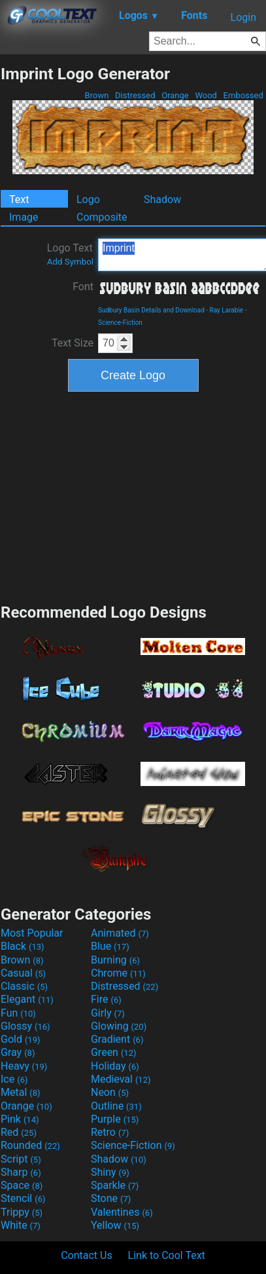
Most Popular (32, 933)
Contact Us (86, 1255)
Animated (120, 933)
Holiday (115, 1066)
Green (114, 1052)
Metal (21, 1092)
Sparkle (115, 1185)
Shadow (162, 199)
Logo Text (70, 254)
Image (24, 217)
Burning (115, 960)
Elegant (27, 999)
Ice (14, 1079)
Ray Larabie (227, 310)
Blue (110, 946)
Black (22, 946)
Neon (110, 1092)
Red (19, 1132)
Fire (106, 999)
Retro (110, 1132)
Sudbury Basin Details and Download (151, 310)
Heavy (24, 1066)
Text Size (72, 343)
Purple (115, 1119)
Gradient (117, 1039)
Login (243, 17)
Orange (175, 95)
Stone (111, 1198)
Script (21, 1159)
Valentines (122, 1212)
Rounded (30, 1145)
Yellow (115, 1225)
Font (83, 286)
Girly (108, 1013)
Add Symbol (70, 262)
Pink (20, 1119)
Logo (88, 199)
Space (21, 1185)
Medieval (121, 1079)
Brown (96, 95)
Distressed (135, 95)
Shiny (110, 1172)
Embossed (243, 95)
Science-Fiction (120, 322)
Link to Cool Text (166, 1255)
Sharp (21, 1172)
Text (19, 199)
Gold (21, 1039)
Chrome (118, 973)
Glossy (25, 1026)
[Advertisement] (133, 496)
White (21, 1225)
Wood (206, 95)
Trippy (21, 1212)
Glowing (118, 1026)
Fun (18, 1013)
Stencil (23, 1198)
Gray (18, 1052)
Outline (116, 1106)
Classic (24, 986)
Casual (23, 973)
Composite (101, 217)
